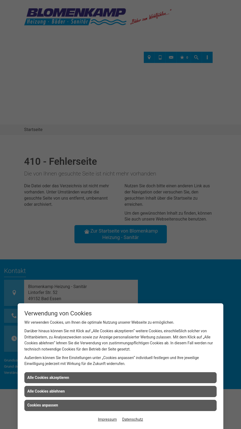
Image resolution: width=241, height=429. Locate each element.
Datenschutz (132, 419)
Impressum (107, 419)
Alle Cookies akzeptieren (48, 377)
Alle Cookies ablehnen (46, 391)
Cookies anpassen (42, 405)
